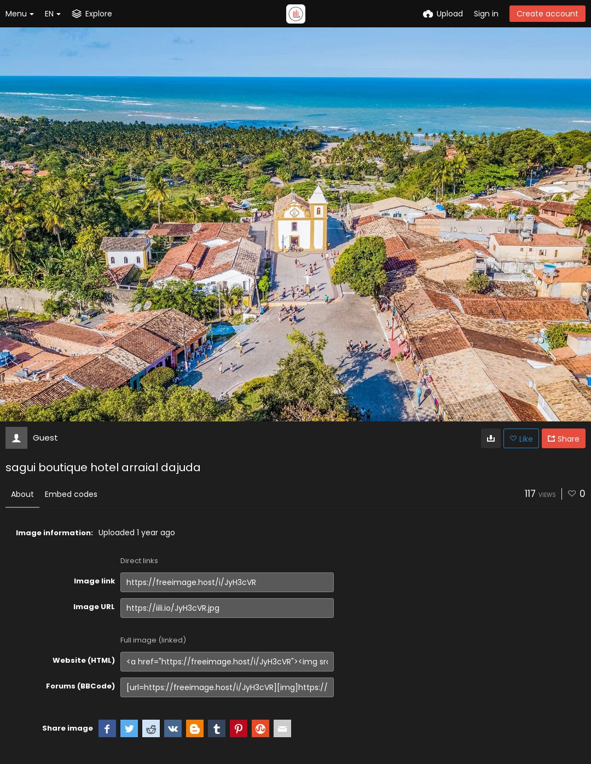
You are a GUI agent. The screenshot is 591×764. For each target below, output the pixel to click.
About (22, 494)
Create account (547, 13)
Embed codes (71, 494)
